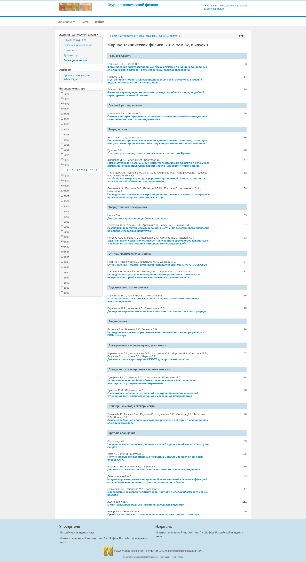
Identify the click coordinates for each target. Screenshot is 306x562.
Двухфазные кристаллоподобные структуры (136, 218)
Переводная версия (75, 60)
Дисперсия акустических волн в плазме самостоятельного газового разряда (156, 311)
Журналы (66, 21)
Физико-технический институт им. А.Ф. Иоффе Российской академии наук (162, 550)
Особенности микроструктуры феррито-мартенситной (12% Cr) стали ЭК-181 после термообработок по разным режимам (157, 180)
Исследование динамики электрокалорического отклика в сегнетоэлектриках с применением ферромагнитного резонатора (158, 196)
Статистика (70, 50)
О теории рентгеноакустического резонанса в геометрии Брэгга (148, 153)
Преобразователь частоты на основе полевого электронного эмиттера (153, 514)
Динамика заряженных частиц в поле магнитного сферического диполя (153, 469)
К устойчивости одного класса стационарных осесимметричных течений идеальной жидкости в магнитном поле (154, 81)
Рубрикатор (70, 55)
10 (89, 170)
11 (93, 170)
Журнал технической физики (133, 5)
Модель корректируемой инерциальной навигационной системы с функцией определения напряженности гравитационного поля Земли (157, 481)
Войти (99, 21)
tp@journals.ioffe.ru (236, 5)
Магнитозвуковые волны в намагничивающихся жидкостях (145, 504)
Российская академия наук (77, 532)
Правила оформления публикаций (76, 77)
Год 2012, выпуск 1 (169, 35)
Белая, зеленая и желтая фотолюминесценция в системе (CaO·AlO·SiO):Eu (157, 264)
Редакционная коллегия (77, 45)
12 (97, 170)
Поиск (85, 21)
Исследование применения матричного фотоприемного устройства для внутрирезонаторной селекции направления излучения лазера (153, 276)
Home (113, 35)
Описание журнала (74, 39)
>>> (241, 35)
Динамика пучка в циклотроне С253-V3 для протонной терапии (148, 359)
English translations (214, 8)
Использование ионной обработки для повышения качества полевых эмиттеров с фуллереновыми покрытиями (152, 382)
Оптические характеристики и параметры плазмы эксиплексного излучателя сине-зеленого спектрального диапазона (157, 118)
